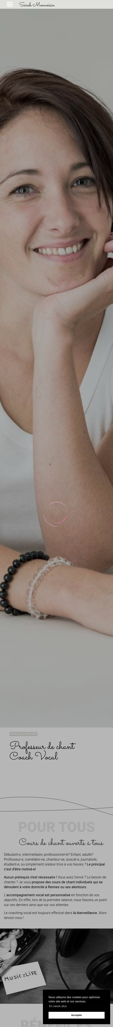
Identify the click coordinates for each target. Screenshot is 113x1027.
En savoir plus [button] (58, 1006)
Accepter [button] (76, 1015)
